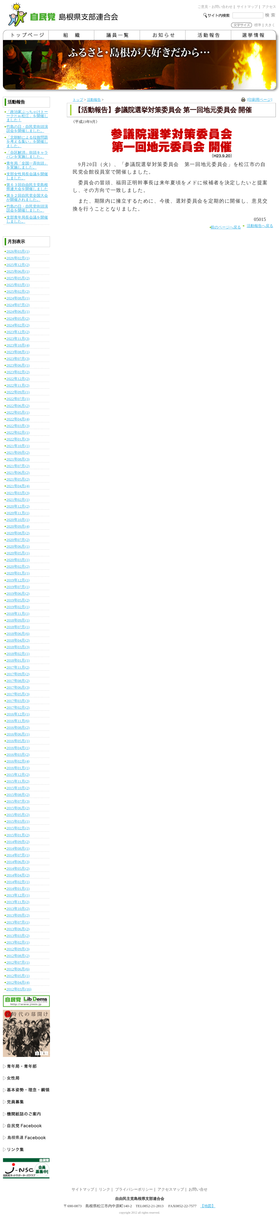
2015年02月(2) (17, 828)
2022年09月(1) (17, 392)
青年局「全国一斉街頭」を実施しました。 (27, 165)
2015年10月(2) (17, 788)
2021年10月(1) (17, 446)
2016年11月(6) (17, 721)
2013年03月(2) (17, 936)
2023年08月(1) (17, 352)
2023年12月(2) (17, 332)
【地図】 (207, 1206)
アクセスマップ (171, 1189)
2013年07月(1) (17, 922)
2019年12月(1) (17, 580)
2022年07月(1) (17, 399)
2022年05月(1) (17, 412)
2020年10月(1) (17, 520)
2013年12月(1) (17, 895)
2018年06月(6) (17, 634)
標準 (257, 25)
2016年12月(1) (17, 714)
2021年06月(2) (17, 473)
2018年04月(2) (17, 640)
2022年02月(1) (17, 433)
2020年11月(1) (17, 513)
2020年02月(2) (17, 567)
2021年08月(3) (17, 459)
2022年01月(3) (17, 439)
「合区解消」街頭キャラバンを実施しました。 (27, 155)
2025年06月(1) (17, 271)
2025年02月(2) (17, 292)
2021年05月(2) (17, 479)
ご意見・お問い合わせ (215, 7)
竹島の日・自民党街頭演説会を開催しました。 (27, 129)
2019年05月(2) (17, 600)
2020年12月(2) (17, 506)
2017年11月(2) (17, 667)
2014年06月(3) (17, 862)
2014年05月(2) (17, 869)
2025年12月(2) (17, 265)
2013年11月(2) (17, 902)
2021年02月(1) (17, 500)
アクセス (269, 7)
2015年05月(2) (17, 815)
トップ (78, 100)
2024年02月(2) (17, 325)
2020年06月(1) (17, 546)
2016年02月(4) (17, 761)
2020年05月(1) (17, 553)
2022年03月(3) (17, 426)
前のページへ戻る (226, 227)
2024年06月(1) (17, 312)
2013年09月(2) (17, 915)
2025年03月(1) (17, 285)
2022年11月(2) (17, 385)
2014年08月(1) (17, 848)
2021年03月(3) (17, 493)
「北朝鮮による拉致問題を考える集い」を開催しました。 (27, 141)
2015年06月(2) (17, 808)
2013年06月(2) (17, 929)
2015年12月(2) (17, 775)
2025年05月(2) (17, 278)
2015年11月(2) (17, 781)
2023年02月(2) (17, 372)
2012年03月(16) (18, 989)
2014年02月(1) (17, 882)
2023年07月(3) (17, 359)
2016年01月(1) (17, 768)
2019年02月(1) (17, 607)
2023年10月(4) (17, 345)
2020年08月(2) (17, 533)
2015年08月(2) (17, 795)
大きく (270, 25)
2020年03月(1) (17, 560)
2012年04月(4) (17, 982)
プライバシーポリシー (134, 1189)
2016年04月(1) (17, 748)
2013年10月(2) (17, 909)
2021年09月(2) (17, 453)
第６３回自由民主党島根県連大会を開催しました (27, 187)
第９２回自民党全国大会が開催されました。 (27, 198)
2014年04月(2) (17, 875)
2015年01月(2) (17, 835)
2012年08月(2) (17, 956)
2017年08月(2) (17, 681)
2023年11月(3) (17, 339)
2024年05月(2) (17, 319)
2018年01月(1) (17, 660)
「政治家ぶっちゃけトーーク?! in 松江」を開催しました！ (27, 116)
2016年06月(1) (17, 734)
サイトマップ (247, 7)
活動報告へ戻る (260, 226)
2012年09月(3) (17, 949)
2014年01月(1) (17, 889)
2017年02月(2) (17, 707)
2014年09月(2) (17, 842)
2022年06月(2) (17, 406)
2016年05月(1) (17, 741)
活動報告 (94, 100)
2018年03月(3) (17, 647)
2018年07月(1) (17, 627)
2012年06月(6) (17, 969)
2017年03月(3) (17, 701)
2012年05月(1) (17, 976)
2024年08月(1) (17, 298)
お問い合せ (198, 1189)
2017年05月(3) (17, 694)
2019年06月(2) (17, 594)
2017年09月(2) (17, 674)
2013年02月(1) (17, 942)
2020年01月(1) (17, 573)
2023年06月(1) (17, 365)
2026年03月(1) (17, 251)
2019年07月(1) (17, 587)
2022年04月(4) (17, 419)
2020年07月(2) (17, 540)
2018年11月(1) (17, 614)
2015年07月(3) (17, 801)
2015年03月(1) (17, 821)
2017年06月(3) (17, 687)
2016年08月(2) (17, 728)
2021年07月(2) (17, 466)
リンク (104, 1189)
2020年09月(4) (17, 526)
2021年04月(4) (17, 486)
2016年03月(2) (17, 755)
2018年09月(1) (17, 620)
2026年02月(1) (17, 258)
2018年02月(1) (17, 654)
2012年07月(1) (17, 962)
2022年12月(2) (17, 379)
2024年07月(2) (17, 305)
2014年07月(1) (17, 855)
